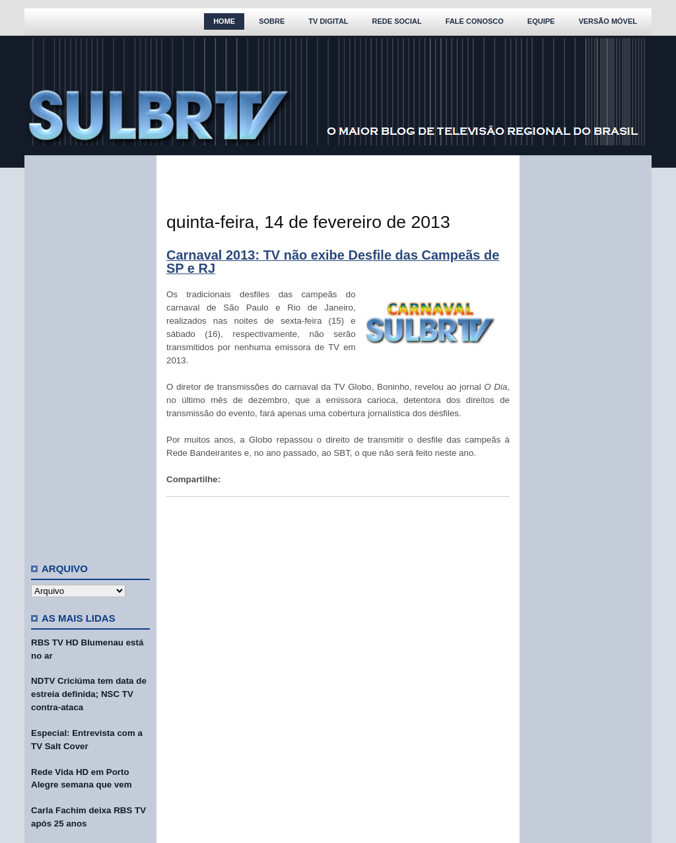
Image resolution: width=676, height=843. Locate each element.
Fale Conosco (475, 21)
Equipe (541, 21)
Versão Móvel (607, 21)
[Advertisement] (90, 353)
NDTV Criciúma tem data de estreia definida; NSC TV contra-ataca (89, 694)
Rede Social (397, 21)
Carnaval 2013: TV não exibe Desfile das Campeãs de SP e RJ (332, 261)
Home (224, 21)
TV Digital (328, 21)
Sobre (272, 21)
